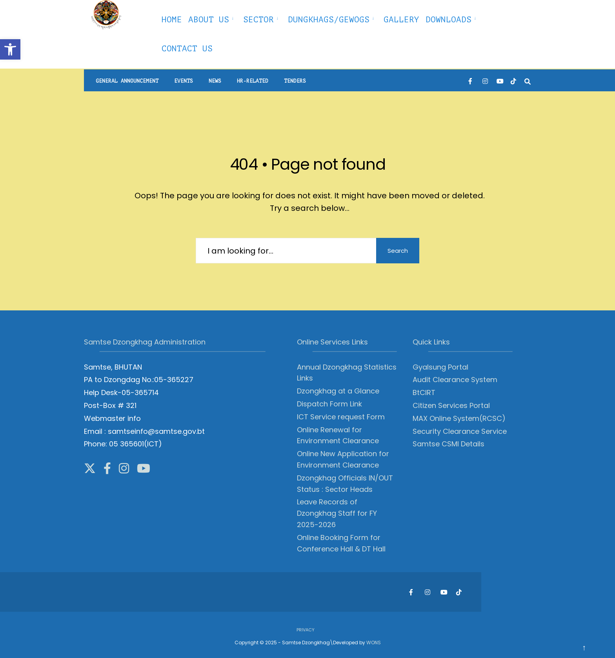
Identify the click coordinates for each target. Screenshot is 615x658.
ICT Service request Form (341, 417)
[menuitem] (212, 18)
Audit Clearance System (455, 379)
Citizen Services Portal (451, 405)
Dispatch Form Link (329, 404)
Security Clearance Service (460, 431)
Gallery (401, 19)
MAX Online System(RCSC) (459, 418)
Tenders (295, 81)
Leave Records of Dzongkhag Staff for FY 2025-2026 (337, 513)
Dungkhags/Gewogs (328, 19)
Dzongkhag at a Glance (338, 391)
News (215, 81)
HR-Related (252, 81)
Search (398, 251)
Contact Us (187, 48)
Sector (258, 19)
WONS (373, 642)
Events (183, 81)
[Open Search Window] (527, 80)
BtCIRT (424, 392)
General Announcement (127, 81)
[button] (10, 49)
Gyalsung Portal (440, 367)
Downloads (448, 19)
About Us (208, 19)
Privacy (306, 630)
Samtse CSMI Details (448, 444)
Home (172, 19)
